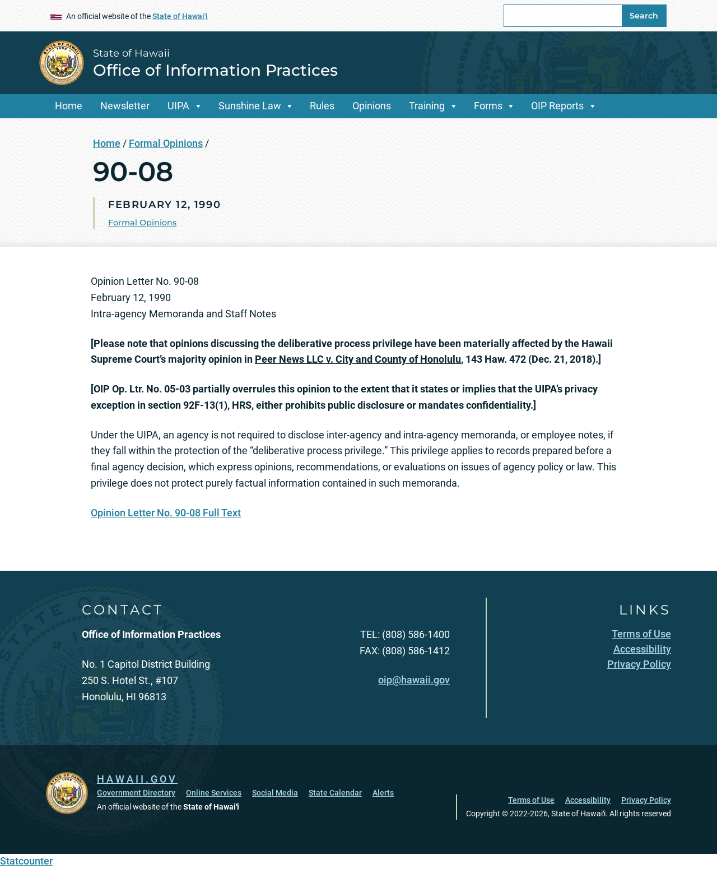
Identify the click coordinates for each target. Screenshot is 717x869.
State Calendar (335, 792)
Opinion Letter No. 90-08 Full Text (166, 513)
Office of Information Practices (215, 70)
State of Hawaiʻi (180, 16)
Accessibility (588, 800)
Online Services (213, 792)
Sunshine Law (249, 106)
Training (427, 106)
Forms (488, 106)
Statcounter (26, 861)
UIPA (178, 106)
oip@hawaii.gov (414, 680)
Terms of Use (531, 800)
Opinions (371, 106)
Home (68, 106)
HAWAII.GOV (137, 779)
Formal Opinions (166, 143)
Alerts (383, 792)
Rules (322, 106)
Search (644, 16)
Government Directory (136, 792)
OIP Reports (557, 106)
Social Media (275, 792)
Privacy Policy (646, 800)
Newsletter (125, 106)
